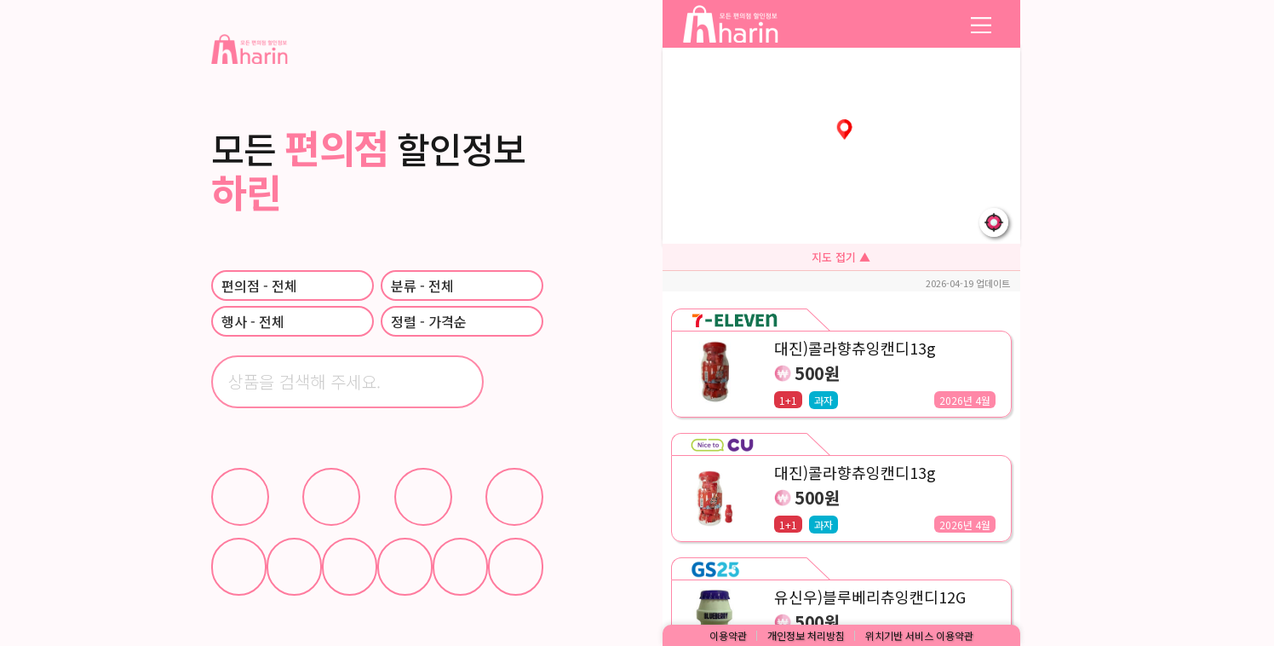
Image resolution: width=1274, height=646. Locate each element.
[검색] (517, 381)
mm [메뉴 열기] (981, 24)
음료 (239, 567)
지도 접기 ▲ (841, 257)
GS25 (331, 497)
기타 (515, 567)
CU (240, 497)
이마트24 (514, 497)
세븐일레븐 (423, 497)
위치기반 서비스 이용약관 (919, 635)
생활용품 (460, 567)
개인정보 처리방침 (806, 635)
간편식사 (405, 567)
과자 (349, 567)
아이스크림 (294, 567)
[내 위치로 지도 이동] (993, 222)
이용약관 (728, 635)
